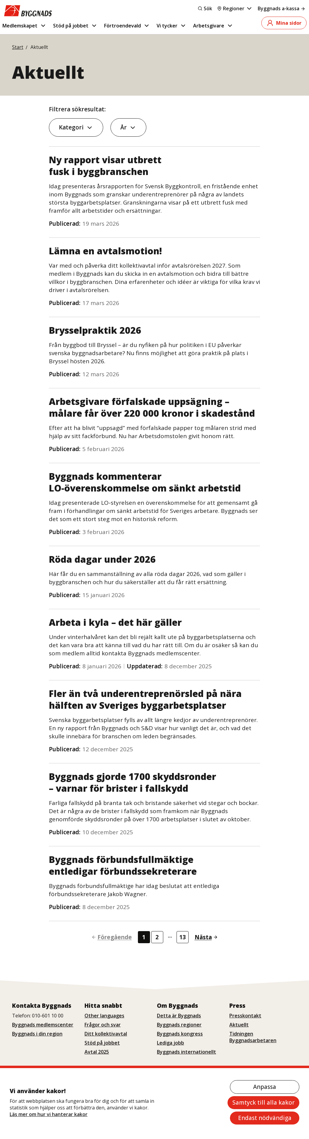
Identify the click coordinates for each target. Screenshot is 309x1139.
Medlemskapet (24, 25)
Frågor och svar (102, 1024)
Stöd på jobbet (75, 25)
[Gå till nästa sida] (204, 937)
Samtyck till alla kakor (263, 1102)
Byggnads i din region (37, 1033)
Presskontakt (245, 1015)
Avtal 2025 (96, 1051)
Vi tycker (171, 25)
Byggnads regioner (179, 1024)
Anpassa (264, 1087)
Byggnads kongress (180, 1033)
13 (182, 937)
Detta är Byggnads (179, 1015)
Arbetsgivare (213, 25)
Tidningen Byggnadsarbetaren (252, 1037)
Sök (205, 8)
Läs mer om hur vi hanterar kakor (49, 1114)
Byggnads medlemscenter (42, 1024)
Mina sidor (283, 23)
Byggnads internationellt (186, 1051)
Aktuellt (239, 1024)
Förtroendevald (127, 25)
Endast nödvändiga (264, 1118)
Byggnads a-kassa (281, 8)
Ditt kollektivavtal (105, 1033)
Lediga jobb (170, 1042)
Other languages (104, 1015)
